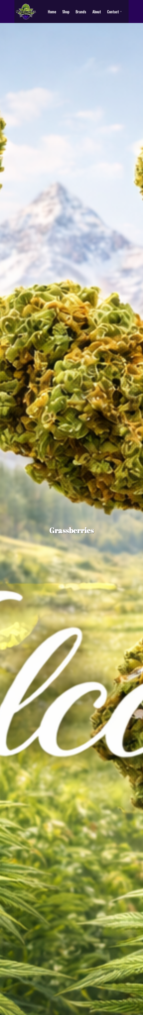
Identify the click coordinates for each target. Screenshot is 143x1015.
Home (52, 11)
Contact (113, 11)
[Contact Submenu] (122, 12)
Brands (80, 11)
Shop (65, 11)
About (96, 11)
